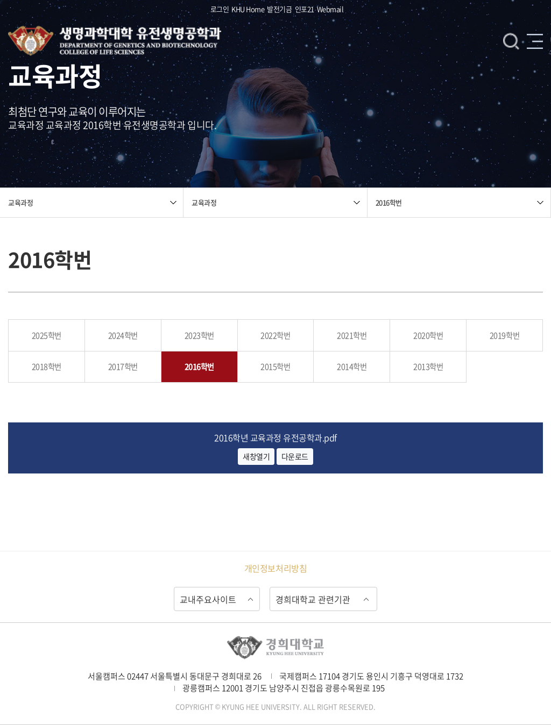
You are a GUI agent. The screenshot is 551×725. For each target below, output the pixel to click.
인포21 (304, 9)
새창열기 (256, 456)
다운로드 (294, 456)
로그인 (219, 9)
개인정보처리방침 (275, 568)
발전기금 (279, 9)
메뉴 (535, 41)
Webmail (330, 9)
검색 (511, 41)
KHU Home (247, 9)
